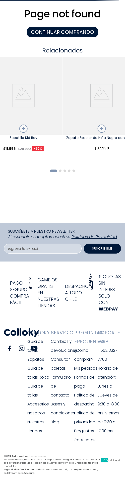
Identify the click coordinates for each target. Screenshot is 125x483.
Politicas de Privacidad (94, 237)
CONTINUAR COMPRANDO (62, 32)
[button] (53, 171)
